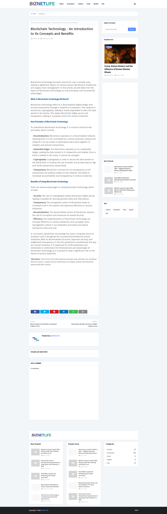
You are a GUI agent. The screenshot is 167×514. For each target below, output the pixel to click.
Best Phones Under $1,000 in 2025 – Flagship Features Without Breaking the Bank (123, 168)
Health (131, 210)
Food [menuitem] (88, 4)
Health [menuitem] (96, 4)
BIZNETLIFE (35, 38)
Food (124, 210)
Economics (116, 210)
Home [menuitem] (61, 4)
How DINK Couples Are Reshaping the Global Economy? (125, 179)
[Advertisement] (65, 59)
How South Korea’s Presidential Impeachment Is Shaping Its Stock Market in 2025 (50, 463)
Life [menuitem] (103, 4)
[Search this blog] (116, 29)
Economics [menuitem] (71, 4)
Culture (108, 210)
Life (107, 213)
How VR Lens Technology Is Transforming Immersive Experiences (50, 497)
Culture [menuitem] (80, 4)
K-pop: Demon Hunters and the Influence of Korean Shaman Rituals (118, 69)
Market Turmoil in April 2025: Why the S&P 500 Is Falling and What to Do (124, 190)
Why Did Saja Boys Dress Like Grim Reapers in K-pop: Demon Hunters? (88, 485)
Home (32, 22)
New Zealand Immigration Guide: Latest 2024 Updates (50, 485)
